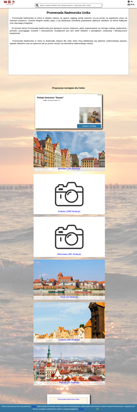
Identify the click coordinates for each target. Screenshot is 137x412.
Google (34, 406)
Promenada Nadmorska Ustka (68, 399)
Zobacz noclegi (89, 126)
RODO (81, 409)
